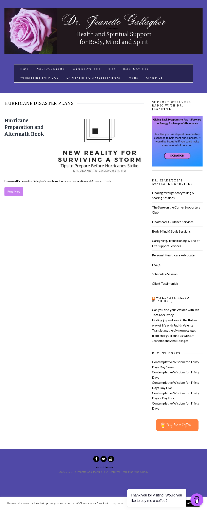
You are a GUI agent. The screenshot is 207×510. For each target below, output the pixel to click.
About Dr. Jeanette (50, 68)
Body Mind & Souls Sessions (171, 231)
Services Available (86, 68)
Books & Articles (135, 68)
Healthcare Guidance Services (172, 222)
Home (24, 68)
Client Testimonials (165, 283)
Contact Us (154, 77)
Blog (112, 68)
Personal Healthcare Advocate (173, 255)
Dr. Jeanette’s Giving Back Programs (94, 77)
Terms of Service (103, 467)
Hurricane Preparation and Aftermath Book (24, 127)
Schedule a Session (164, 274)
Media (133, 77)
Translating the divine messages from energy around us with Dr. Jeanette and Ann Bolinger (174, 335)
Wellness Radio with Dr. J (39, 77)
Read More (13, 191)
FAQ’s (156, 265)
